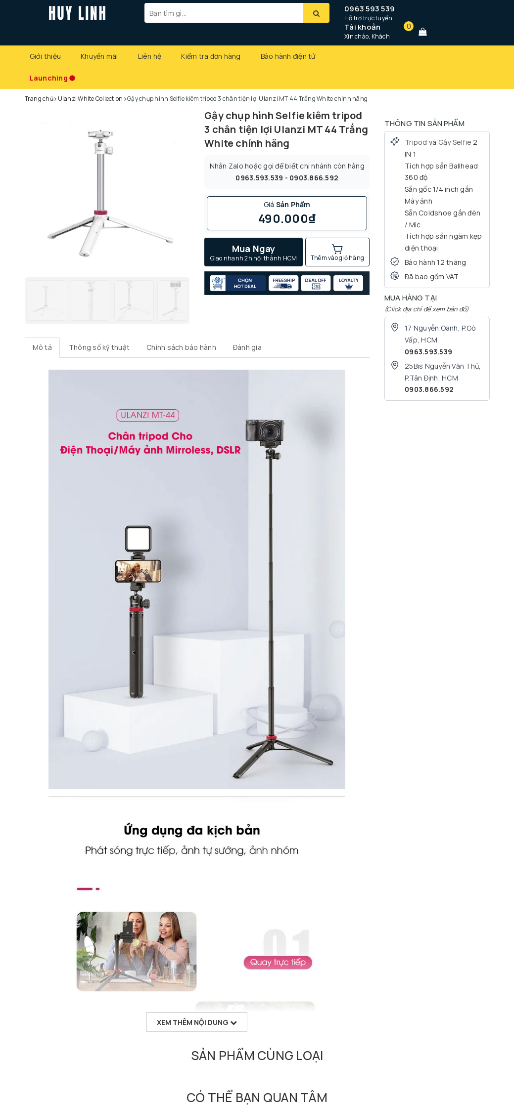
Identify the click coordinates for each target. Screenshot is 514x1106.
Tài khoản (362, 27)
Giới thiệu (45, 56)
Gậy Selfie (455, 142)
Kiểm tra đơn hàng (210, 56)
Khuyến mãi (99, 56)
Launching (49, 78)
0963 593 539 (369, 8)
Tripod (416, 142)
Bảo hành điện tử (288, 56)
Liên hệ (150, 56)
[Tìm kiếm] (316, 13)
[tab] (42, 347)
